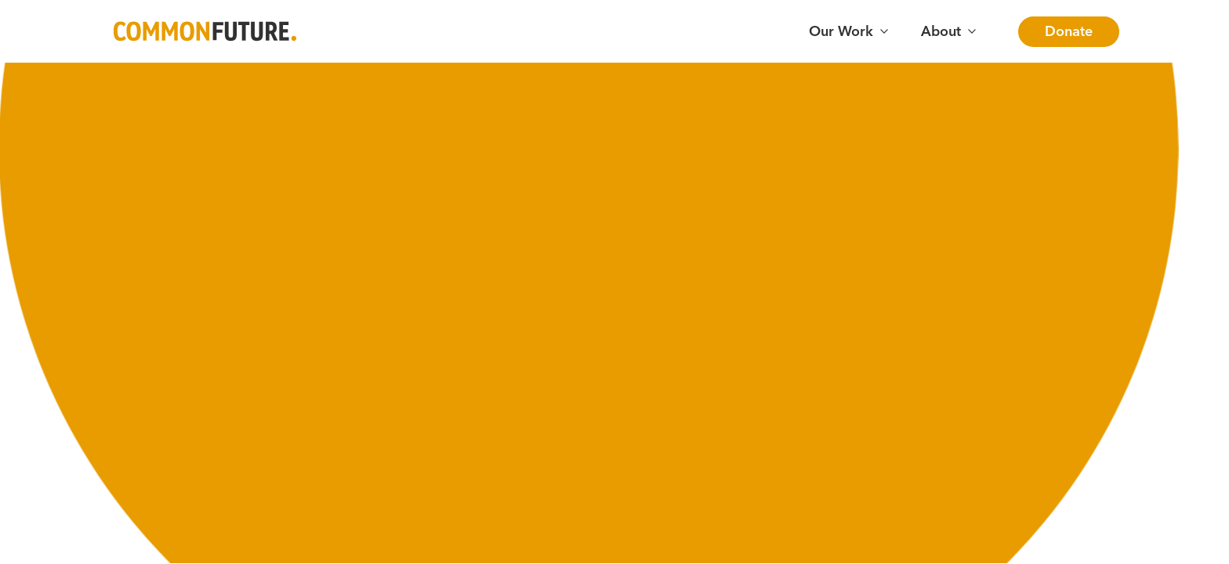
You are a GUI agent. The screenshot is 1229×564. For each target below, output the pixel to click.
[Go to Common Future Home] (205, 31)
